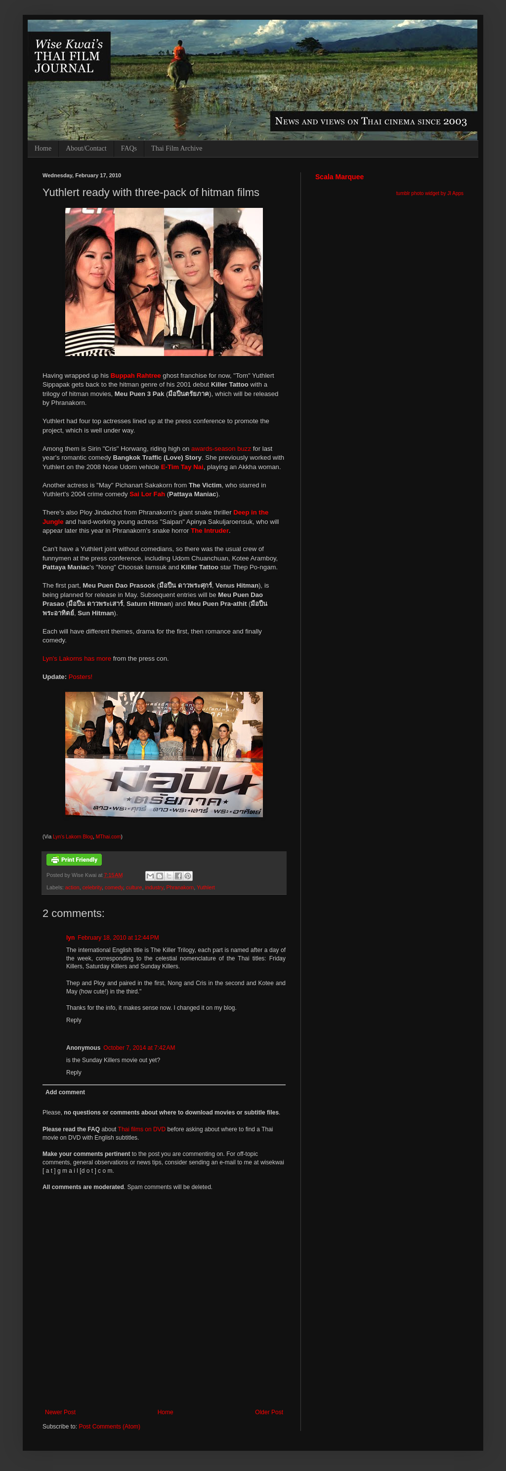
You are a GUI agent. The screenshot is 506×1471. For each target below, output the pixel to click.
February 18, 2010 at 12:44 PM (118, 937)
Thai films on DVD (142, 1129)
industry (154, 887)
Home (43, 148)
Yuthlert (206, 887)
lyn (70, 937)
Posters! (80, 676)
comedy (114, 887)
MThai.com (108, 836)
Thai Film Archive (176, 148)
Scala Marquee (339, 177)
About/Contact (86, 148)
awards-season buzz (221, 448)
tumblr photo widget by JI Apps (430, 193)
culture (134, 887)
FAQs (129, 148)
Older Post (269, 1412)
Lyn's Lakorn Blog (73, 836)
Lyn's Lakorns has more (76, 658)
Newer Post (60, 1412)
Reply (74, 1020)
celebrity (92, 887)
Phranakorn (180, 887)
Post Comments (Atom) (109, 1426)
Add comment (65, 1092)
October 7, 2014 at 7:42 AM (139, 1047)
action (72, 887)
